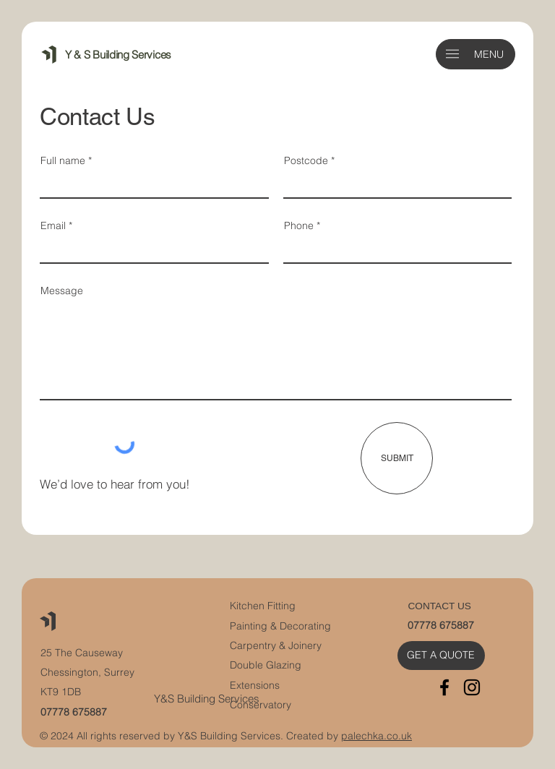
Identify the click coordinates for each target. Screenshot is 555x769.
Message (61, 290)
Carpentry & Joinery (276, 645)
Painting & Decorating (280, 626)
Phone (299, 225)
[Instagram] (472, 687)
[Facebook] (444, 687)
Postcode (306, 160)
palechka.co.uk (376, 736)
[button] (452, 54)
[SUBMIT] (397, 458)
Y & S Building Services (118, 54)
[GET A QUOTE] (441, 655)
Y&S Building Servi (198, 698)
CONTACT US (439, 606)
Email (53, 225)
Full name (62, 160)
